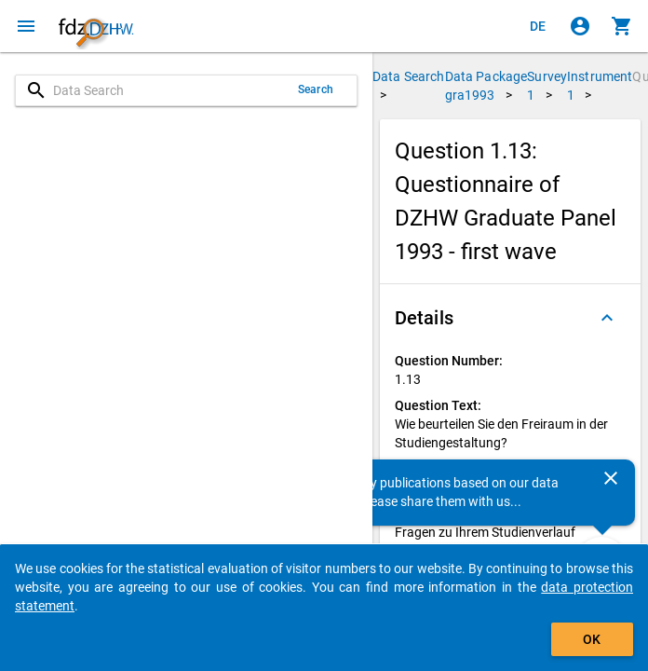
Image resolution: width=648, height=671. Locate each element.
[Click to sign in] (580, 26)
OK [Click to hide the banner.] (592, 639)
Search (315, 89)
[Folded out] (607, 317)
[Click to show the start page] (95, 26)
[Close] (610, 478)
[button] (510, 317)
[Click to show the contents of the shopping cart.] (622, 26)
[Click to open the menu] (26, 26)
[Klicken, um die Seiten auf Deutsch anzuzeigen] (538, 26)
